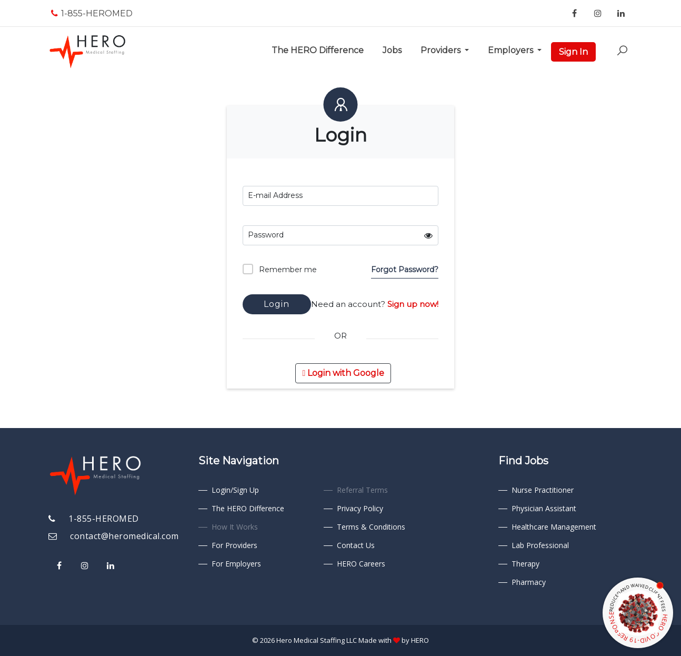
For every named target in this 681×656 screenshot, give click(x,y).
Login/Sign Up (235, 490)
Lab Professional (540, 545)
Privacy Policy (360, 508)
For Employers (236, 564)
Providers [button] (441, 50)
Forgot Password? (404, 269)
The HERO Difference (320, 49)
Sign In (573, 52)
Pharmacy (529, 582)
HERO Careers (361, 564)
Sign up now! (412, 304)
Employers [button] (511, 50)
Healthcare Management (554, 527)
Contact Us (356, 545)
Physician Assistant (544, 508)
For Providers (234, 545)
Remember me (280, 269)
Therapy (525, 564)
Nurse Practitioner (543, 490)
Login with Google (343, 373)
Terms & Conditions (371, 527)
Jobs (394, 49)
